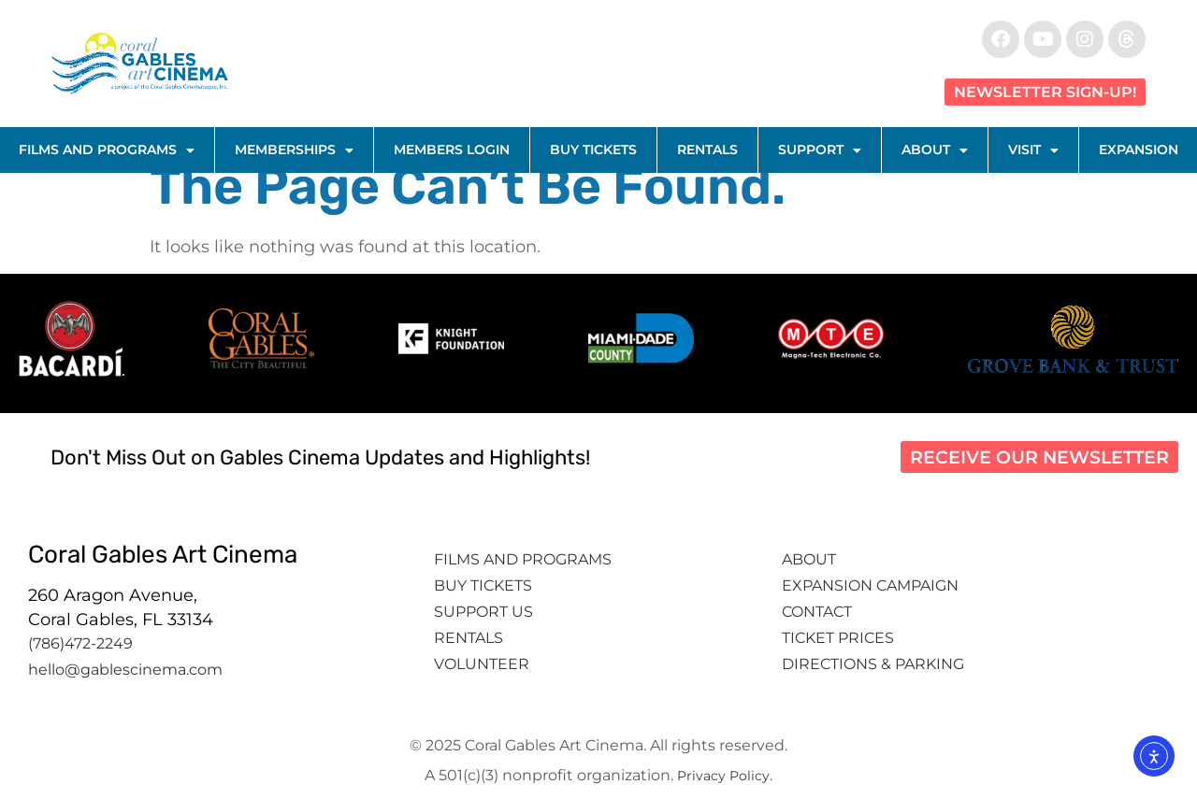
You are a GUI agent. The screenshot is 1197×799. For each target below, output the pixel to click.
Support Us (483, 612)
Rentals (707, 149)
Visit (1033, 150)
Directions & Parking (873, 664)
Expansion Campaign (872, 585)
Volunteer (483, 664)
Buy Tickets (593, 149)
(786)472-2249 (80, 643)
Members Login (452, 149)
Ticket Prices (838, 638)
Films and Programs (107, 150)
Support (819, 150)
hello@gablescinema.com (125, 669)
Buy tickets (483, 585)
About (934, 150)
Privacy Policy (723, 775)
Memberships (294, 150)
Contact (819, 612)
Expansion (1138, 149)
